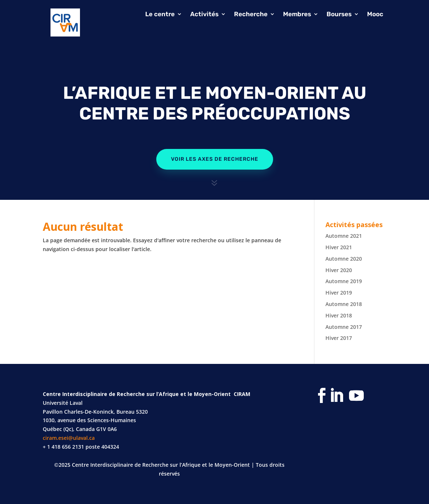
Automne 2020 (343, 258)
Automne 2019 (343, 281)
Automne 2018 (343, 303)
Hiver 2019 (338, 292)
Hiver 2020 (338, 270)
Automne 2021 (343, 235)
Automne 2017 (343, 326)
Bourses (339, 14)
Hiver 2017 (338, 337)
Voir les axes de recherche (214, 159)
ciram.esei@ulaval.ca (69, 437)
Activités (204, 14)
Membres (297, 14)
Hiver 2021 (338, 247)
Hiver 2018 (338, 315)
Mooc (375, 14)
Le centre (160, 14)
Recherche (251, 14)
